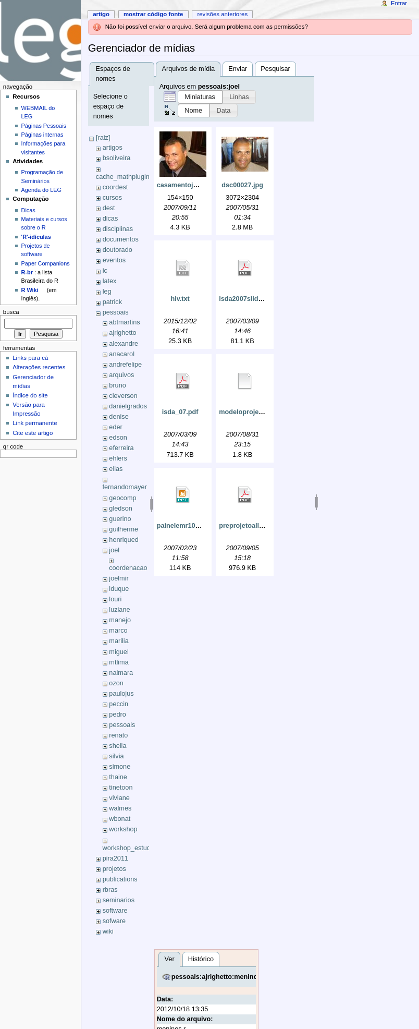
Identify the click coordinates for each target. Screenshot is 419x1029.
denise (118, 416)
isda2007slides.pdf (248, 298)
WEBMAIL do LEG (38, 112)
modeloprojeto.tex (247, 412)
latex (110, 281)
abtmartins (124, 322)
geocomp (122, 498)
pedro (117, 714)
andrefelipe (125, 364)
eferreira (121, 448)
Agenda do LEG (41, 190)
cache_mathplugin (123, 176)
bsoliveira (117, 158)
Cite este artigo (33, 433)
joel (114, 550)
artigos (112, 147)
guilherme (123, 529)
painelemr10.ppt (182, 525)
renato (118, 735)
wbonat (119, 818)
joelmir (118, 578)
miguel (118, 652)
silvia (116, 756)
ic (105, 270)
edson (118, 437)
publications (120, 879)
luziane (119, 609)
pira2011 (115, 858)
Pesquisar (275, 68)
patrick (112, 302)
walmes (120, 808)
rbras (110, 889)
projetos (114, 869)
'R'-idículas (36, 237)
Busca (11, 312)
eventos (114, 260)
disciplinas (118, 229)
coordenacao (128, 568)
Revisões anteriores (222, 14)
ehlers (118, 458)
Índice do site (30, 395)
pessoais (116, 312)
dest (109, 208)
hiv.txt (179, 298)
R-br (27, 272)
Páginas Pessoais (43, 126)
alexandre (123, 343)
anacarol (121, 354)
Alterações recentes (39, 367)
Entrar (399, 3)
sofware (114, 921)
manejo (120, 620)
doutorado (117, 249)
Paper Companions (45, 263)
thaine (118, 777)
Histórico (201, 959)
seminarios (118, 900)
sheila (117, 745)
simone (119, 766)
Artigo (101, 14)
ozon (116, 683)
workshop (123, 829)
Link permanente (35, 423)
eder (115, 427)
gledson (120, 508)
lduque (119, 588)
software (115, 910)
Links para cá (30, 358)
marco (118, 630)
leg (107, 291)
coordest (115, 187)
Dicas (28, 210)
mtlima (118, 662)
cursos (112, 197)
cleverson (123, 396)
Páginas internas (42, 134)
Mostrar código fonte (153, 14)
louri (115, 599)
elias (115, 469)
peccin (118, 704)
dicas (110, 218)
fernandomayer (125, 487)
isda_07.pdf (180, 412)
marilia (118, 641)
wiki (108, 931)
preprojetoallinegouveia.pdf (262, 525)
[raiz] (103, 137)
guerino (120, 519)
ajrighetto (122, 332)
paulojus (121, 693)
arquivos (121, 375)
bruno (117, 385)
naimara (121, 672)
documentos (121, 239)
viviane (119, 798)
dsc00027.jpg (242, 185)
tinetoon (120, 787)
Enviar (237, 68)
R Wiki (30, 290)
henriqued (123, 539)
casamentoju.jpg (183, 185)
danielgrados (128, 406)
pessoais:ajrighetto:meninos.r (218, 976)
